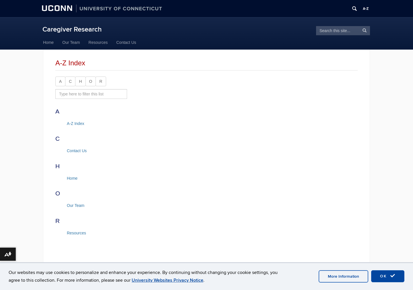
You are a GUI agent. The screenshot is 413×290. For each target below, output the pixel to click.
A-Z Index (75, 123)
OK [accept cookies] (388, 276)
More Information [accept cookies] (343, 276)
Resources (98, 42)
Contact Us (126, 42)
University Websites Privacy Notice (167, 280)
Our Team (71, 42)
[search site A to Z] (91, 94)
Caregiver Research (72, 29)
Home (48, 42)
